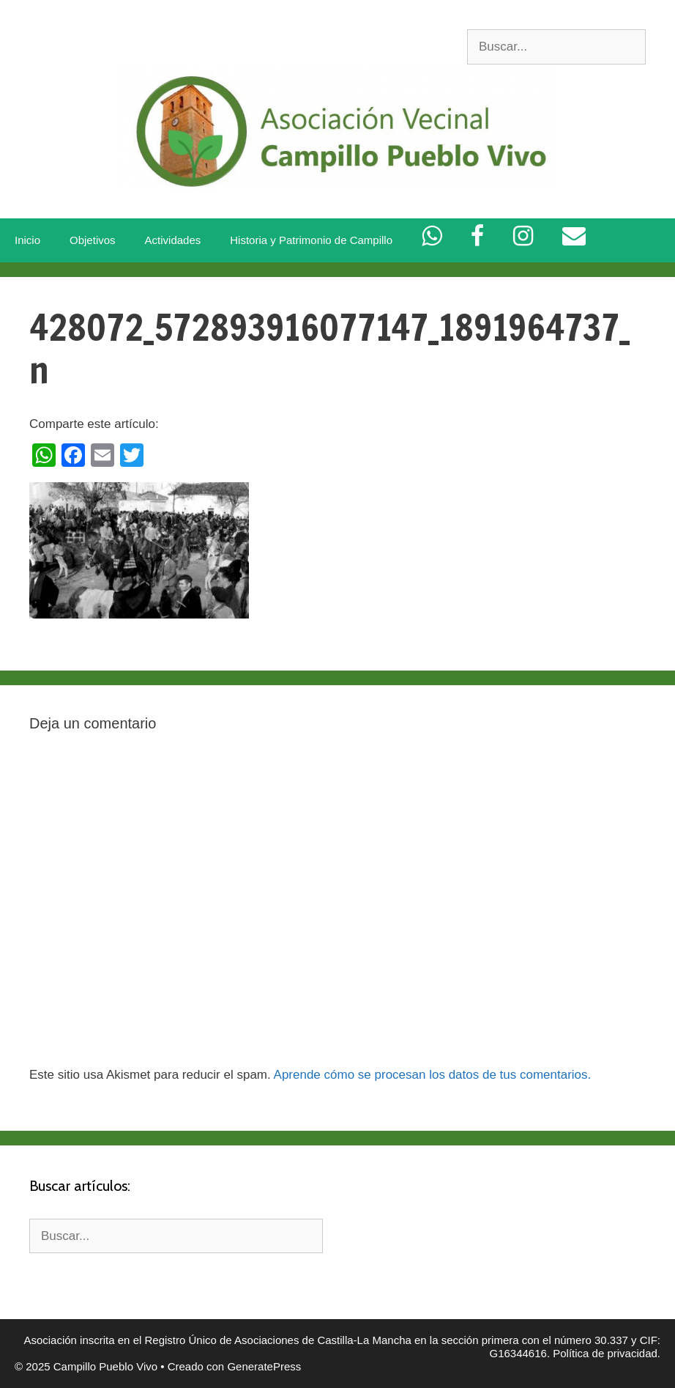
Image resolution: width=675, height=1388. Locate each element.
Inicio (27, 240)
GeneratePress (264, 1366)
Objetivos (93, 240)
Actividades (173, 240)
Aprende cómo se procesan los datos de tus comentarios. (433, 1075)
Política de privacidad (605, 1353)
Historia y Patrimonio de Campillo (311, 240)
